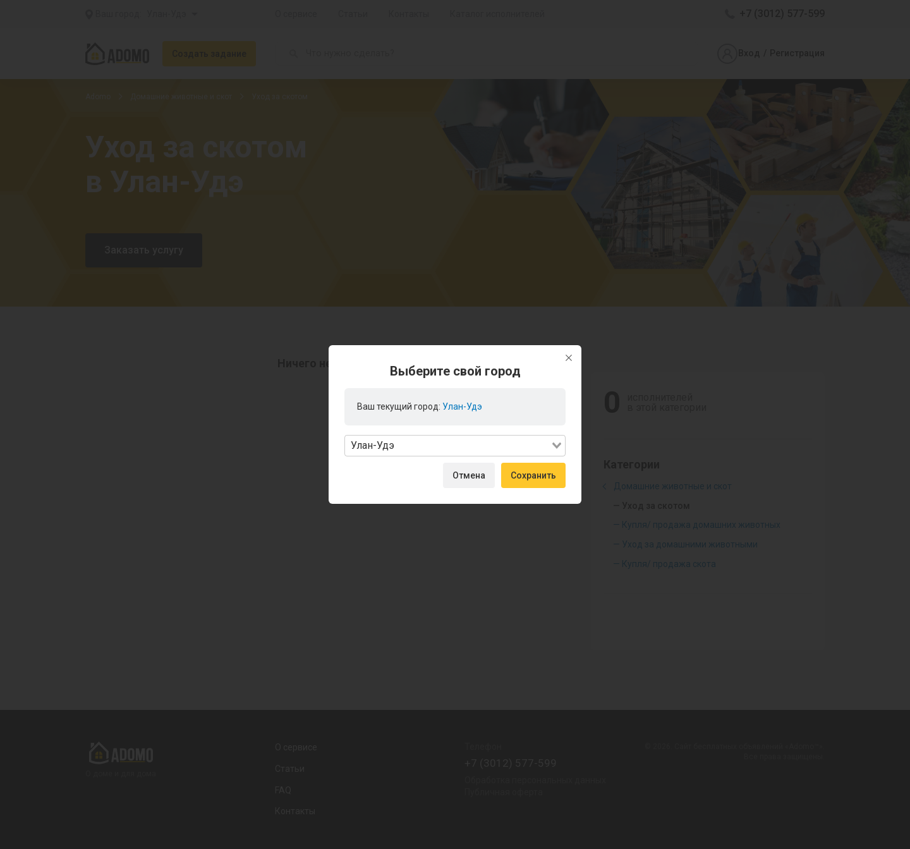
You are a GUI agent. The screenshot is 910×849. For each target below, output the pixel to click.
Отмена (468, 475)
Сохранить (533, 475)
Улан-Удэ (462, 406)
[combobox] (455, 445)
